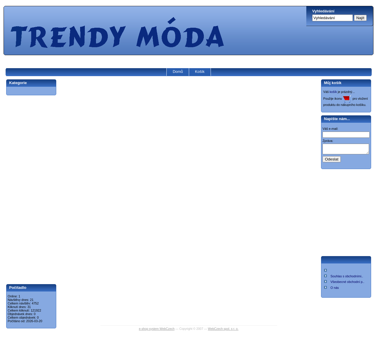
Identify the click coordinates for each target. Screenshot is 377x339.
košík (333, 92)
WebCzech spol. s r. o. (223, 328)
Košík (200, 71)
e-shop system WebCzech (156, 328)
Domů (178, 71)
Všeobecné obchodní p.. (347, 283)
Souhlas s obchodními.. (346, 278)
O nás (334, 289)
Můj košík (332, 83)
